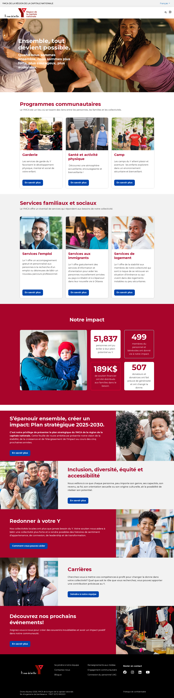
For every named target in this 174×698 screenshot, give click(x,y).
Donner (163, 12)
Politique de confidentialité (134, 692)
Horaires (99, 12)
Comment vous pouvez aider (28, 546)
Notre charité (131, 12)
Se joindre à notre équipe (66, 665)
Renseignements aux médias (101, 665)
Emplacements (81, 12)
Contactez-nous (62, 670)
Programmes (61, 12)
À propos (112, 12)
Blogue (58, 675)
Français (164, 3)
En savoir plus (33, 182)
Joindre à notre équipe (83, 594)
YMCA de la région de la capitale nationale (27, 3)
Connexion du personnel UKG (102, 675)
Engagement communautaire (102, 670)
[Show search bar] (143, 12)
